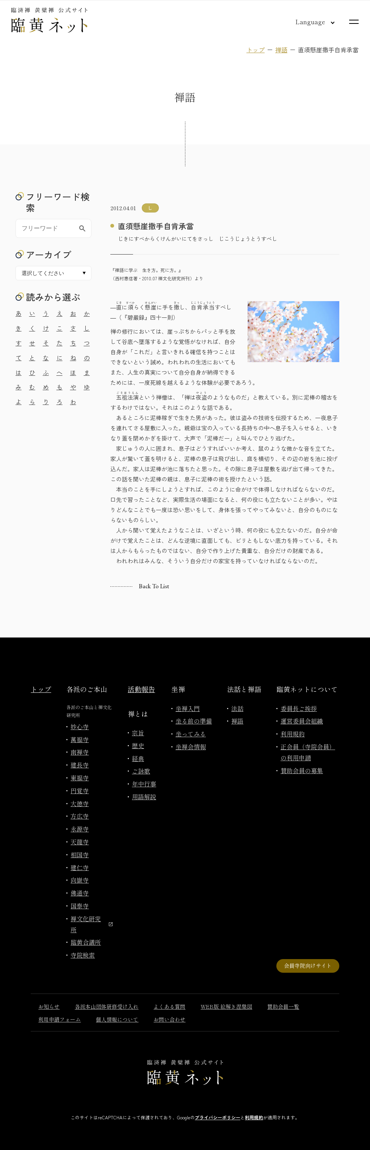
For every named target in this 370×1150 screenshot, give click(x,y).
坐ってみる (191, 733)
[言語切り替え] (309, 21)
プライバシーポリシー (217, 1117)
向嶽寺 (80, 879)
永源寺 (80, 828)
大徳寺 (80, 803)
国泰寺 (80, 905)
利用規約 (293, 733)
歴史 (138, 745)
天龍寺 (80, 841)
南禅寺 (80, 751)
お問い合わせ (169, 1019)
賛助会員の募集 (302, 770)
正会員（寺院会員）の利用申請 (308, 752)
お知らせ (49, 1006)
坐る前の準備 (194, 720)
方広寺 (80, 815)
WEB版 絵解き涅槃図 (226, 1006)
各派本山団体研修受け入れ (106, 1006)
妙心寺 (80, 726)
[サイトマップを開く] (354, 22)
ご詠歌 (141, 770)
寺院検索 (83, 954)
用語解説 (144, 796)
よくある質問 (169, 1006)
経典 (138, 758)
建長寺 (80, 764)
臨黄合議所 (86, 942)
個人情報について (117, 1019)
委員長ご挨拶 (299, 708)
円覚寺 (80, 790)
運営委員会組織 (302, 720)
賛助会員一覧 (283, 1006)
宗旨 (138, 732)
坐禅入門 (188, 708)
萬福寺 (80, 739)
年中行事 (144, 783)
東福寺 (80, 777)
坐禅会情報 (191, 746)
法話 (237, 708)
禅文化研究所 (92, 924)
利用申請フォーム (59, 1019)
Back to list (154, 586)
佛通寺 (80, 892)
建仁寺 (80, 867)
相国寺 (80, 854)
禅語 (281, 49)
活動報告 (141, 689)
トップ (255, 49)
